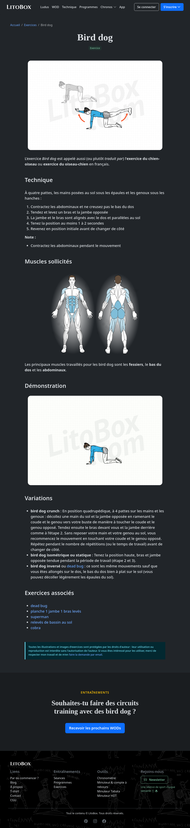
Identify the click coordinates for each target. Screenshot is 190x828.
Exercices (30, 25)
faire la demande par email (85, 654)
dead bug (75, 566)
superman (40, 616)
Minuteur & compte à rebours (112, 784)
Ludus (44, 7)
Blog (13, 782)
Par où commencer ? (24, 778)
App (122, 7)
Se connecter (146, 7)
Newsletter (154, 780)
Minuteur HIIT (107, 796)
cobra (36, 627)
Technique (69, 7)
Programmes (88, 7)
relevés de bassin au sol (51, 622)
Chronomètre (106, 778)
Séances (59, 778)
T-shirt (14, 791)
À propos (16, 787)
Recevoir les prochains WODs (95, 728)
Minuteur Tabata (108, 791)
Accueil (15, 25)
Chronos (106, 7)
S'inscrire (170, 7)
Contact (15, 796)
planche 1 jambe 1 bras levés (56, 611)
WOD (55, 7)
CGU (13, 800)
